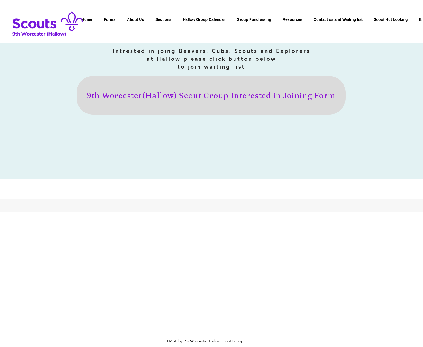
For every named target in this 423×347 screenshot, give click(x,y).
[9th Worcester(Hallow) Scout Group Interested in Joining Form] (211, 95)
